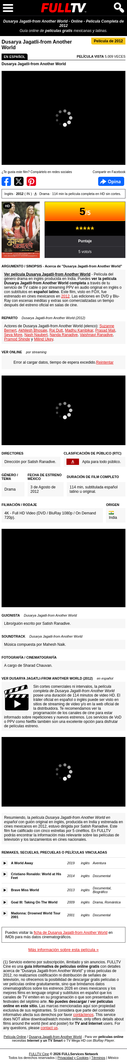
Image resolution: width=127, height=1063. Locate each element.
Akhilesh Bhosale (32, 330)
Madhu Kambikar (79, 330)
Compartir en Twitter (19, 181)
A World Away (22, 863)
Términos (98, 1058)
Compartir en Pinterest (31, 181)
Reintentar (105, 362)
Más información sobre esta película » (63, 949)
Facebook (111, 181)
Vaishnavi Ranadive (96, 335)
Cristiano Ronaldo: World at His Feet (36, 876)
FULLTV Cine (39, 1054)
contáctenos (83, 1015)
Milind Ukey (43, 339)
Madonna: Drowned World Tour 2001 (36, 915)
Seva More (13, 335)
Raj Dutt (56, 330)
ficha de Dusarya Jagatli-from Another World (70, 932)
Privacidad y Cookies (73, 1058)
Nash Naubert (36, 335)
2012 (65, 296)
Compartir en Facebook (6, 181)
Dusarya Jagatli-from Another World (34, 64)
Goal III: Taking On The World (34, 902)
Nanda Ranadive (63, 335)
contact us (49, 1028)
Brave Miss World (25, 890)
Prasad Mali (105, 330)
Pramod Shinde (17, 339)
